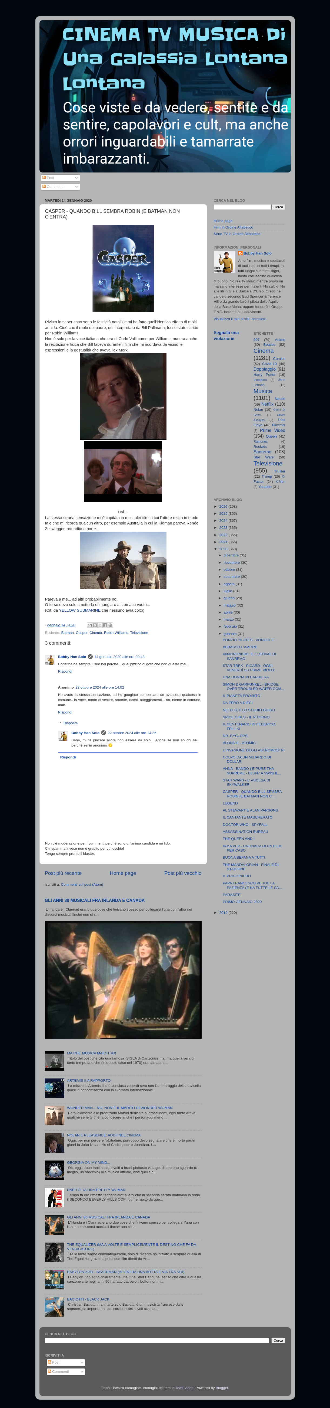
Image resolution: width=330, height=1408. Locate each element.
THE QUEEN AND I (239, 839)
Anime (280, 340)
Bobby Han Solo (72, 657)
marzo (229, 619)
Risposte (71, 723)
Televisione (139, 633)
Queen (271, 436)
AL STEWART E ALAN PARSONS (250, 810)
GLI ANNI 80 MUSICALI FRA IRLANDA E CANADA (95, 900)
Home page (123, 873)
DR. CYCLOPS (235, 736)
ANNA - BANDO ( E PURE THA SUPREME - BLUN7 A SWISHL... (252, 771)
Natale (280, 399)
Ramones (261, 442)
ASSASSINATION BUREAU (245, 832)
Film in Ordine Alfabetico (233, 227)
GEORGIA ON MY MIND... (88, 1163)
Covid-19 (269, 364)
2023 (223, 528)
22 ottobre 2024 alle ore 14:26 (132, 733)
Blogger (222, 1388)
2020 (223, 549)
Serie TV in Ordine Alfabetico (237, 234)
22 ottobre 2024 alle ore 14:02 (99, 687)
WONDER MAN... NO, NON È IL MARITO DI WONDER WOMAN (120, 1108)
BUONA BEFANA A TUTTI (244, 857)
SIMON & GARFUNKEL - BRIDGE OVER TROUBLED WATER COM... (253, 686)
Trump (267, 476)
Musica (263, 391)
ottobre (230, 570)
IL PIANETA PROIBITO (241, 696)
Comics (279, 359)
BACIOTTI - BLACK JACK (88, 1299)
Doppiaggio (265, 369)
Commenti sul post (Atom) (82, 884)
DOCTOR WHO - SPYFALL (245, 825)
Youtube (265, 487)
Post (48, 178)
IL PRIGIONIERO (237, 876)
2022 (223, 535)
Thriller (279, 471)
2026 (223, 506)
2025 (223, 513)
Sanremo (262, 451)
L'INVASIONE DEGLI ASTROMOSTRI (254, 750)
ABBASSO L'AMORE (240, 647)
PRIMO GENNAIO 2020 (242, 902)
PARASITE (232, 895)
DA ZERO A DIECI (237, 703)
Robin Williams (116, 633)
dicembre (232, 555)
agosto (230, 584)
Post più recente (63, 873)
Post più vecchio (183, 873)
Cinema (95, 633)
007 (257, 340)
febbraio (231, 626)
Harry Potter (264, 375)
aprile (229, 612)
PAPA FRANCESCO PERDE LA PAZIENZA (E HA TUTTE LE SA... (252, 885)
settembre (232, 577)
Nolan (258, 410)
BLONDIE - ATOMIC (239, 743)
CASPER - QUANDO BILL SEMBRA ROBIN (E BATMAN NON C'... (252, 794)
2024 (223, 521)
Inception (260, 380)
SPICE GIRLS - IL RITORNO (246, 717)
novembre (232, 562)
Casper (82, 633)
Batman (67, 633)
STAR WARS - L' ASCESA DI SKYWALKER (246, 782)
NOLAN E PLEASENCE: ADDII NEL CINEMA (104, 1135)
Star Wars (264, 457)
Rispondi (65, 671)
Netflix (267, 404)
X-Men (280, 482)
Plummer (278, 425)
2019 (223, 913)
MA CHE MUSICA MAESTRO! (91, 1053)
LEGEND (230, 803)
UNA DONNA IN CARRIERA (246, 677)
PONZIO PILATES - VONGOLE (248, 640)
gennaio (231, 634)
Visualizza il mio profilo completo (240, 319)
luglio (228, 591)
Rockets (260, 447)
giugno (230, 598)
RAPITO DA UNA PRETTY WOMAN (96, 1190)
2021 (223, 542)
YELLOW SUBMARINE (80, 610)
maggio (230, 605)
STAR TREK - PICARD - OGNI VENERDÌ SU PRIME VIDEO (248, 668)
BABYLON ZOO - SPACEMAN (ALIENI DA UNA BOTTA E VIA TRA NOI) (125, 1272)
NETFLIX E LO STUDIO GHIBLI (249, 710)
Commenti (52, 187)
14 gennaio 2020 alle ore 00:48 (119, 657)
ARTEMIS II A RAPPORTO (89, 1080)
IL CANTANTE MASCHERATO (247, 817)
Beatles (269, 345)
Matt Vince (185, 1388)
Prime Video (272, 430)
